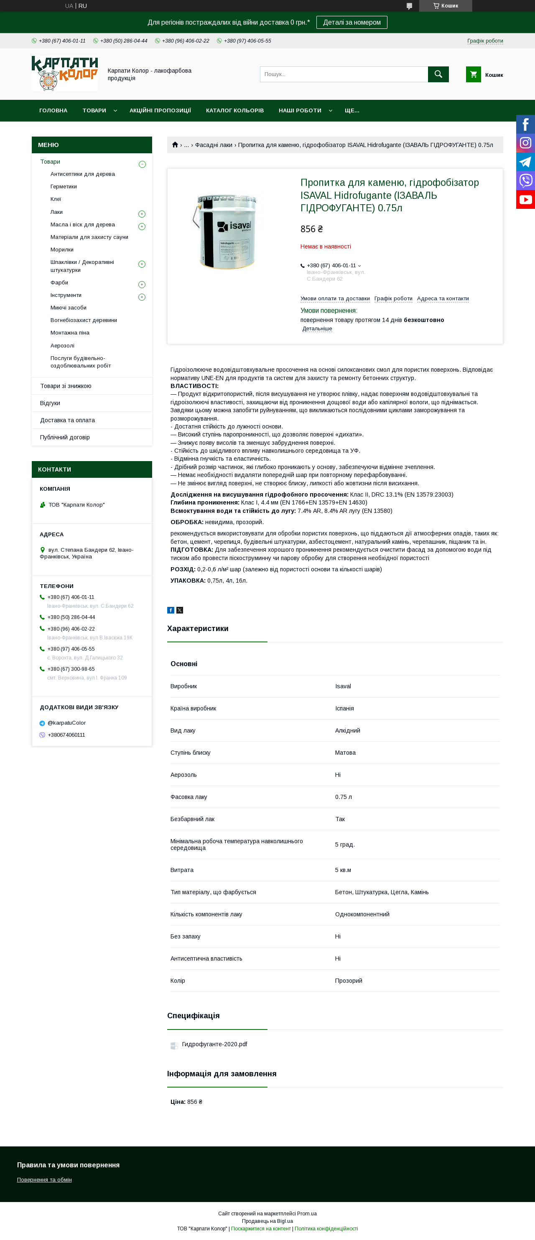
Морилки (62, 249)
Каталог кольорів (235, 110)
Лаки (57, 212)
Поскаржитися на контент (261, 1229)
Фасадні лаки (213, 145)
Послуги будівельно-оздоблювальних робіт (81, 362)
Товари (94, 110)
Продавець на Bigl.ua (267, 1221)
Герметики (64, 186)
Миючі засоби (69, 307)
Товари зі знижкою (66, 386)
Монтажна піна (70, 333)
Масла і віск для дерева (83, 224)
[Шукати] (438, 74)
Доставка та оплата (67, 420)
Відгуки (50, 403)
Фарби (59, 282)
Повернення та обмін (44, 1180)
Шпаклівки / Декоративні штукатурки (82, 266)
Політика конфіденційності (326, 1229)
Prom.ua (307, 1214)
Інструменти (66, 295)
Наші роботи (300, 110)
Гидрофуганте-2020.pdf (214, 1044)
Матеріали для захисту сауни (89, 237)
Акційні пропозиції (160, 110)
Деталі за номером (352, 22)
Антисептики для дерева (83, 174)
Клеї (56, 199)
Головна (53, 110)
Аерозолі (62, 345)
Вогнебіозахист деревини (84, 320)
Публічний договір (65, 437)
